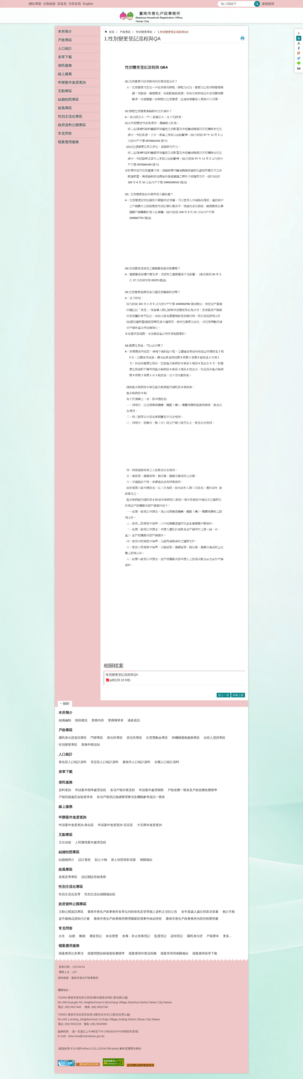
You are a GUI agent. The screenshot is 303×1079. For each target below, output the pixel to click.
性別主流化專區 (71, 887)
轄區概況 (81, 720)
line (298, 63)
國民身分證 (195, 936)
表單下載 (65, 57)
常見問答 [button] (65, 133)
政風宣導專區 (68, 877)
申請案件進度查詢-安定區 (115, 825)
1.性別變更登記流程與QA (173, 31)
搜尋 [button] (257, 4)
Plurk (298, 53)
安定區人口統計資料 (104, 762)
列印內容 (242, 38)
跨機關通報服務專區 (186, 737)
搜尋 (220, 2)
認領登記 (177, 936)
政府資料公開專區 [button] (72, 125)
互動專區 (65, 835)
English (88, 3)
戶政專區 (125, 31)
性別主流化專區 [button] (70, 116)
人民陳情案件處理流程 (90, 842)
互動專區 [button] (65, 91)
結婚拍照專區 (69, 852)
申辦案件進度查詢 (72, 817)
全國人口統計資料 (166, 762)
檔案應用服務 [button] (68, 142)
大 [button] (298, 43)
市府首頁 (75, 3)
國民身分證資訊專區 (73, 737)
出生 (62, 936)
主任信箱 (65, 842)
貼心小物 (101, 859)
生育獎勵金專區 (157, 737)
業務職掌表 (115, 720)
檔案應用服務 (69, 946)
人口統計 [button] (65, 48)
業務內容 (98, 720)
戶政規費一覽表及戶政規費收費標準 (192, 790)
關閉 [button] (66, 703)
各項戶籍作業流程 (122, 790)
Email (298, 68)
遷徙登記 (95, 936)
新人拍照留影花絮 (123, 859)
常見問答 (65, 928)
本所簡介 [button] (65, 31)
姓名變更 (112, 936)
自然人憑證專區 (214, 737)
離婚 (82, 936)
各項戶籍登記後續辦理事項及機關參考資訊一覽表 (131, 797)
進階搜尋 (268, 3)
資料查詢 (65, 790)
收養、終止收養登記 (136, 936)
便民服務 (65, 782)
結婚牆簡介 (66, 859)
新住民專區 (115, 737)
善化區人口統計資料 (73, 762)
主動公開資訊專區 (71, 911)
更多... (227, 936)
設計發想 (84, 859)
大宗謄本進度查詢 (149, 825)
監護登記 (160, 936)
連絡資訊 (134, 720)
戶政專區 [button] (65, 40)
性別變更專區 (144, 31)
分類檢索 (49, 3)
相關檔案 (114, 665)
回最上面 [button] (238, 695)
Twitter (298, 58)
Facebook (298, 48)
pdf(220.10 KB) (120, 680)
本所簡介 (65, 713)
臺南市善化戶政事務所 (151, 15)
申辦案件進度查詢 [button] (72, 82)
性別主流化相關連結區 (99, 894)
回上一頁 (223, 695)
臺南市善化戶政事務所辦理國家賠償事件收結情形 (128, 918)
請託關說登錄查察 (93, 877)
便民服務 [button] (65, 65)
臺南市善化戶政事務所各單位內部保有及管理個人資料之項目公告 (132, 911)
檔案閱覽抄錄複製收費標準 (106, 953)
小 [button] (298, 33)
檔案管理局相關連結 (174, 953)
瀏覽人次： (65, 972)
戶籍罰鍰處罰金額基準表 (76, 797)
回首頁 (62, 3)
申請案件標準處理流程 (90, 790)
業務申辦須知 (90, 744)
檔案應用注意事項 (71, 953)
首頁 (111, 31)
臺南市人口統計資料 (136, 762)
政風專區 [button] (65, 108)
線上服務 (65, 74)
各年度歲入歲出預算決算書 (199, 911)
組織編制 (65, 720)
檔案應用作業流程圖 (143, 953)
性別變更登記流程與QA (122, 674)
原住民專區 (134, 737)
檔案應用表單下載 (204, 953)
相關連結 (146, 859)
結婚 (72, 936)
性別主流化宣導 (69, 894)
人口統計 (65, 754)
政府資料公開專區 (72, 904)
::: (1, 1)
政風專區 (65, 869)
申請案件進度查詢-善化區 (76, 825)
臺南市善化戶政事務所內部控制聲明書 (192, 918)
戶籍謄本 (213, 936)
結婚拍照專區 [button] (68, 99)
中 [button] (298, 38)
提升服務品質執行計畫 (74, 918)
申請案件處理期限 (151, 790)
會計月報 (228, 911)
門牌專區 (97, 737)
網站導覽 (35, 3)
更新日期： (65, 966)
